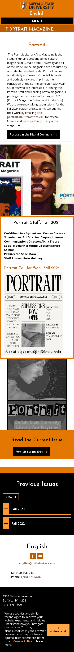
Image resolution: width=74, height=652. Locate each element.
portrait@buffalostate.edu (25, 117)
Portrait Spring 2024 (29, 452)
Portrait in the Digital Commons (31, 134)
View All (11, 497)
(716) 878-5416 (31, 577)
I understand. (58, 629)
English (37, 13)
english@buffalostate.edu (37, 563)
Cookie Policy (22, 641)
